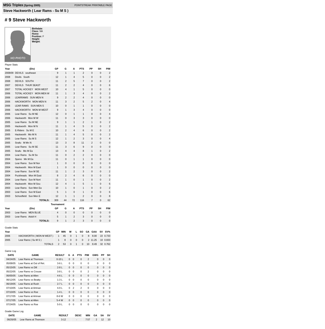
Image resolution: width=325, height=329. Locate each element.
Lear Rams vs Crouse (30, 271)
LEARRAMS (22, 97)
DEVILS (19, 73)
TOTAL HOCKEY (24, 89)
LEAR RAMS (22, 105)
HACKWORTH (23, 101)
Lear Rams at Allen (29, 275)
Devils (18, 77)
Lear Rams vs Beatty (30, 279)
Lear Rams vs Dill (28, 267)
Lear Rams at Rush (29, 284)
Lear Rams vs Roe (28, 292)
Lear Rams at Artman (30, 288)
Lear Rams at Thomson (31, 259)
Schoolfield (21, 196)
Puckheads (21, 175)
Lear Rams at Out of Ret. (32, 263)
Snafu (18, 142)
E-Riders (20, 130)
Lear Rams (21, 114)
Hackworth (21, 118)
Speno (18, 159)
